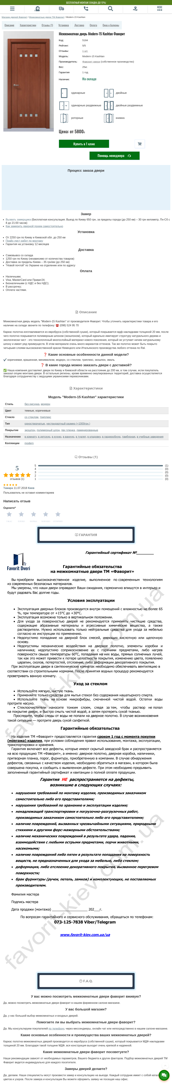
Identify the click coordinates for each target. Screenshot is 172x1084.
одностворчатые (35, 423)
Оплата (93, 25)
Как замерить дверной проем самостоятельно (34, 226)
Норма (33, 521)
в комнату (30, 436)
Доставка (79, 25)
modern (29, 443)
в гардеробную (111, 436)
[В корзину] (140, 144)
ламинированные (87, 430)
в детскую (44, 436)
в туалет (81, 436)
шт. (85, 50)
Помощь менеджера (114, 156)
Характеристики (28, 25)
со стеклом (31, 417)
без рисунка (32, 404)
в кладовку (94, 436)
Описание (9, 25)
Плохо (21, 521)
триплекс (45, 417)
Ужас (9, 521)
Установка (63, 25)
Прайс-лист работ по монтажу (24, 240)
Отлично (58, 521)
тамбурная (128, 436)
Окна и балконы (111, 25)
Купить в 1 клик (84, 143)
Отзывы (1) (47, 25)
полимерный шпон (48, 430)
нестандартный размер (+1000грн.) (68, 423)
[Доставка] (61, 9)
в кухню (56, 436)
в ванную (68, 436)
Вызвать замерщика (18, 219)
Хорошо (45, 521)
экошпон (30, 430)
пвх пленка (68, 430)
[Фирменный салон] (135, 9)
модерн (45, 404)
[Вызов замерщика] (37, 9)
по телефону (56, 1028)
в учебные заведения (150, 436)
